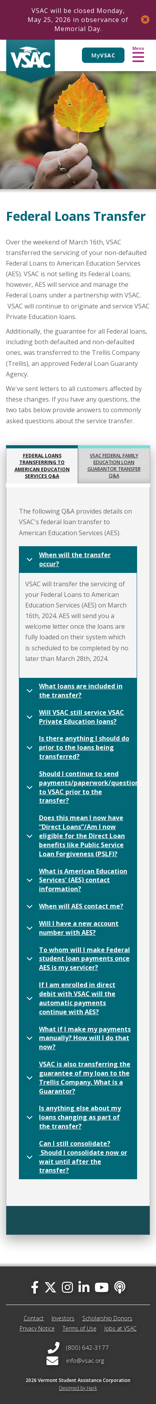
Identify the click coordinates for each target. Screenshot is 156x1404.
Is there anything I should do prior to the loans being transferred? (76, 747)
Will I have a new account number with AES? (71, 929)
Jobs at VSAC (120, 1328)
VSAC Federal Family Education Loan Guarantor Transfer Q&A (114, 465)
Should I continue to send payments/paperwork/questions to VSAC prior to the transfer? (80, 787)
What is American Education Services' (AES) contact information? (75, 880)
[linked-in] (83, 1287)
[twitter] (50, 1287)
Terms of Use (80, 1328)
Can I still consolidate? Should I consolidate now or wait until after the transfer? (75, 1157)
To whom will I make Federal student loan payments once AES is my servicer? (77, 958)
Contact (34, 1318)
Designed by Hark (78, 1388)
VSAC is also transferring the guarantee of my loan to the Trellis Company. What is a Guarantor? (77, 1078)
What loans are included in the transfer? (73, 692)
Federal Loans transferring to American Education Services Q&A (42, 465)
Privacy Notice (37, 1328)
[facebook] (35, 1287)
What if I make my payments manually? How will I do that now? (77, 1038)
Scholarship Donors (107, 1318)
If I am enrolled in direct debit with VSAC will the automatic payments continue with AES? (69, 998)
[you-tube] (102, 1287)
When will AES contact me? (73, 908)
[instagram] (67, 1287)
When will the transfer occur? (67, 561)
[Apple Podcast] (119, 1287)
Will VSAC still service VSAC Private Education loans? (74, 718)
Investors (63, 1318)
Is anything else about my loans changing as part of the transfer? (72, 1117)
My (103, 55)
